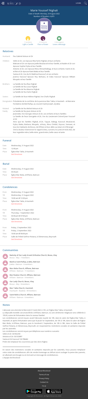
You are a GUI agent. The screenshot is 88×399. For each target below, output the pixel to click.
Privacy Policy (44, 378)
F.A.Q (44, 386)
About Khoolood (44, 371)
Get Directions (16, 154)
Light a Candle (28, 44)
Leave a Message (59, 44)
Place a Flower (43, 44)
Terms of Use (44, 374)
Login (78, 3)
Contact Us (44, 382)
